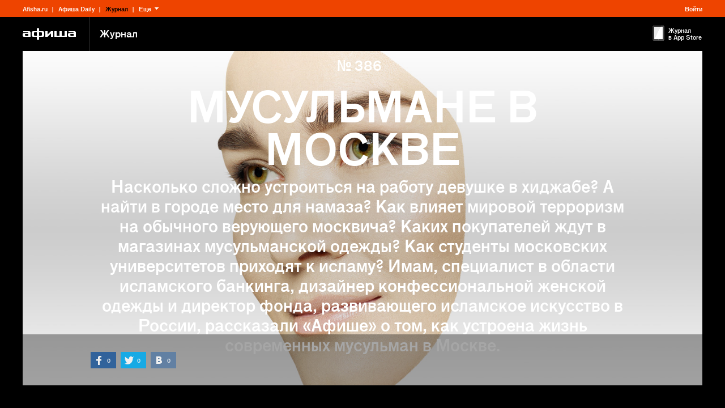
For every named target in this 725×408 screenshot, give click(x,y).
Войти (693, 8)
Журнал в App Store (685, 33)
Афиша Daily (76, 8)
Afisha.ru (35, 8)
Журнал (116, 8)
